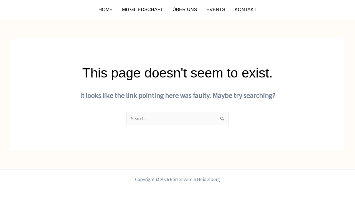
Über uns (185, 9)
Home (105, 9)
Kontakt (246, 9)
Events (215, 9)
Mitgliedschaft (142, 9)
